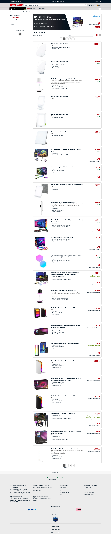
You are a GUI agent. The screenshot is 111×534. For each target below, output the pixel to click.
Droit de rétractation (65, 492)
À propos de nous (87, 487)
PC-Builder (42, 8)
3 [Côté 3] (70, 38)
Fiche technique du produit (94, 24)
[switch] (99, 9)
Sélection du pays (55, 529)
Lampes (12, 24)
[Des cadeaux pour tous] (43, 497)
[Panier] (99, 5)
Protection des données (89, 492)
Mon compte (63, 487)
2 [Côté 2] (67, 38)
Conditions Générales (88, 490)
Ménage (14, 11)
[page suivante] (73, 38)
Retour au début (55, 472)
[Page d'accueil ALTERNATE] (16, 5)
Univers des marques (88, 489)
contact (100, 1)
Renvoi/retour (63, 490)
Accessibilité (86, 496)
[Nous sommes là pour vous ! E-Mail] (43, 485)
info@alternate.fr (37, 490)
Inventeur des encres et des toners (67, 496)
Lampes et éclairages (21, 11)
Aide (96, 1)
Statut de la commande (65, 489)
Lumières (13, 22)
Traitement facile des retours (58, 1)
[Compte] (92, 5)
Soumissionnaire (55, 526)
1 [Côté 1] (64, 38)
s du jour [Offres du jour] (31, 8)
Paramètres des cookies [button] (89, 494)
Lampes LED (14, 19)
